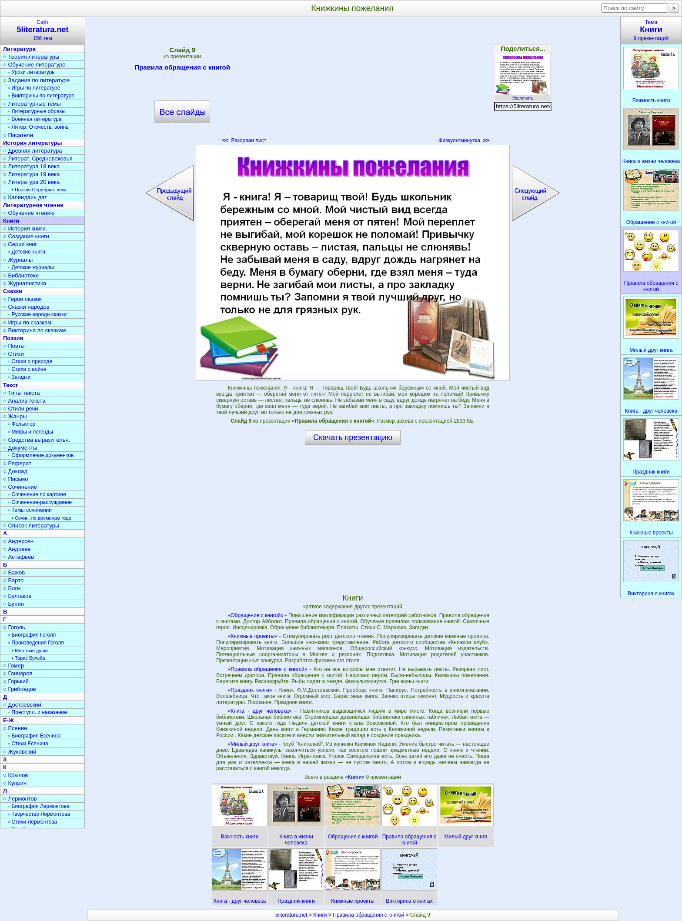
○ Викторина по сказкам (34, 330)
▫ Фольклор (21, 424)
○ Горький (16, 681)
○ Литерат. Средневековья (38, 158)
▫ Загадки (19, 377)
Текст (10, 385)
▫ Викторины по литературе (41, 96)
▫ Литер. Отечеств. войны (39, 127)
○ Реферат (17, 463)
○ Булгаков (17, 596)
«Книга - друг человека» (260, 711)
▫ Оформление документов (41, 455)
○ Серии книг (20, 244)
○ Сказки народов (26, 307)
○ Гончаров (17, 673)
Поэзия (13, 338)
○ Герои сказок (22, 299)
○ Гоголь (14, 627)
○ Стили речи (20, 408)
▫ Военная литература (34, 119)
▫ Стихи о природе (30, 361)
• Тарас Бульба (28, 658)
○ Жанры (15, 416)
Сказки (12, 291)
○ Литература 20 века (31, 182)
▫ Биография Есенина (34, 736)
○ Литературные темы (32, 103)
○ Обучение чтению (29, 213)
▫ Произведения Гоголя (36, 643)
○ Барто (13, 580)
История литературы (32, 143)
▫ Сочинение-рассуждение (40, 502)
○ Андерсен (18, 541)
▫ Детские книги (26, 252)
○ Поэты (14, 346)
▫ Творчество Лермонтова (39, 814)
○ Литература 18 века (31, 166)
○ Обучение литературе (34, 64)
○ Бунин (13, 604)
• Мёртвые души (30, 650)
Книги (11, 220)
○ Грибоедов (19, 689)
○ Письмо (15, 479)
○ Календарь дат (25, 197)
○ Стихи (13, 353)
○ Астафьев (18, 557)
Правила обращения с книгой (182, 68)
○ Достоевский (22, 704)
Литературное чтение (33, 205)
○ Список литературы (31, 525)
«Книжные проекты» (252, 636)
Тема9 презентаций (651, 30)
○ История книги (24, 228)
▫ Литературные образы (37, 111)
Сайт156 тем (42, 30)
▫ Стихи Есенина (28, 744)
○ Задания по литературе (36, 80)
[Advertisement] (352, 82)
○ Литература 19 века (31, 174)
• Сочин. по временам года (41, 518)
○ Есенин (15, 728)
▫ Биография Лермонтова (39, 806)
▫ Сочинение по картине (37, 494)
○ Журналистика (24, 283)
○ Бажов (14, 572)
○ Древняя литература (32, 150)
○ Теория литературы (31, 56)
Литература (19, 49)
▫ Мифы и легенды (30, 432)
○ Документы (20, 447)
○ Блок (12, 588)
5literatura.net (291, 915)
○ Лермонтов (20, 798)
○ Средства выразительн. (36, 440)
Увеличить (522, 95)
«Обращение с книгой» (256, 615)
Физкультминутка (463, 140)
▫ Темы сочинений (30, 510)
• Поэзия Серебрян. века (39, 189)
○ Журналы (18, 260)
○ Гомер (13, 665)
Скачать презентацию (352, 437)
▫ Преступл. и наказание (37, 712)
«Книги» (355, 777)
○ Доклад (15, 471)
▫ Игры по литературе (34, 88)
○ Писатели (18, 135)
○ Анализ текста (24, 400)
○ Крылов (15, 775)
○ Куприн (15, 783)
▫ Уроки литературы (32, 72)
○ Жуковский (19, 751)
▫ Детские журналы (31, 267)
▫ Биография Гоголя (32, 635)
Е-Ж (8, 720)
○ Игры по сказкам (27, 322)
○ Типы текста (21, 393)
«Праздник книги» (250, 690)
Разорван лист (244, 140)
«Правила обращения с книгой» (268, 669)
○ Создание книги (26, 236)
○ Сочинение (20, 487)
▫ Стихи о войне (27, 369)
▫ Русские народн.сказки (37, 314)
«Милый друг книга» (252, 744)
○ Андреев (17, 549)
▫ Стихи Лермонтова (32, 822)
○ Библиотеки (21, 275)
